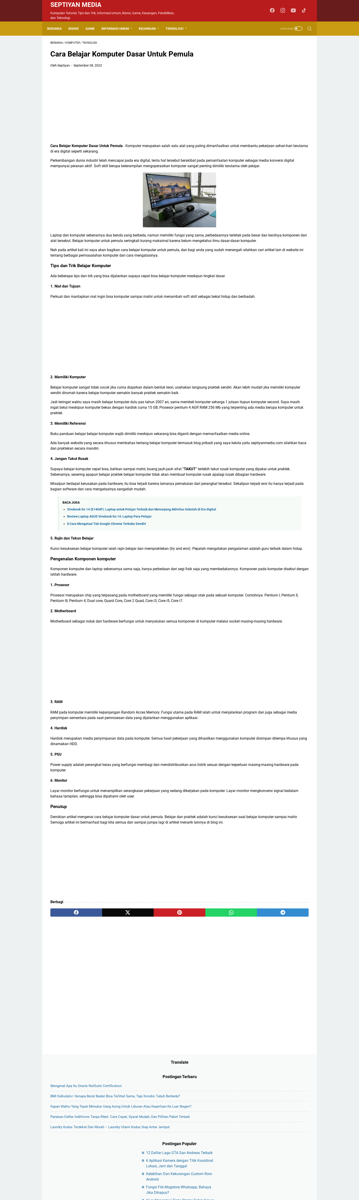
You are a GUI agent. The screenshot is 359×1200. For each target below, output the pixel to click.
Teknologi (178, 28)
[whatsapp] (171, 1008)
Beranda (57, 28)
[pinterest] (137, 1008)
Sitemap (216, 1160)
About (141, 1160)
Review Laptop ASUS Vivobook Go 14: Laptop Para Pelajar (109, 580)
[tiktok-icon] (305, 11)
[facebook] (67, 1008)
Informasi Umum (118, 28)
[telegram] (206, 1008)
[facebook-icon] (274, 11)
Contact (156, 1160)
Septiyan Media (75, 4)
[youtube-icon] (295, 11)
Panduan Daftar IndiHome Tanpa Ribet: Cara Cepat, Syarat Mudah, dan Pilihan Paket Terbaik (273, 129)
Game (93, 28)
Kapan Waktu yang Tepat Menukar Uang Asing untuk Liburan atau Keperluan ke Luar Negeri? (273, 107)
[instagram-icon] (285, 11)
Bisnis (77, 28)
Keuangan (150, 28)
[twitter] (102, 1008)
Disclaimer (174, 1160)
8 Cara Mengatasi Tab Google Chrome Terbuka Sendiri (106, 587)
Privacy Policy (196, 1160)
